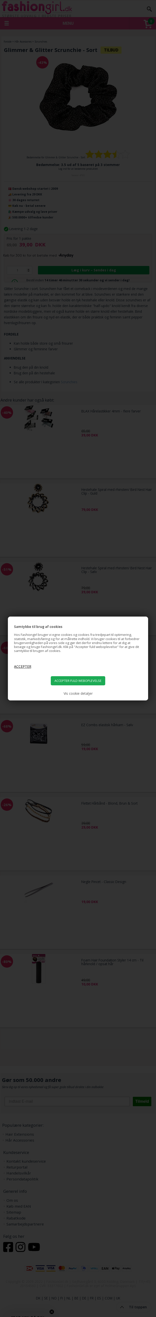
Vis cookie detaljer (78, 693)
